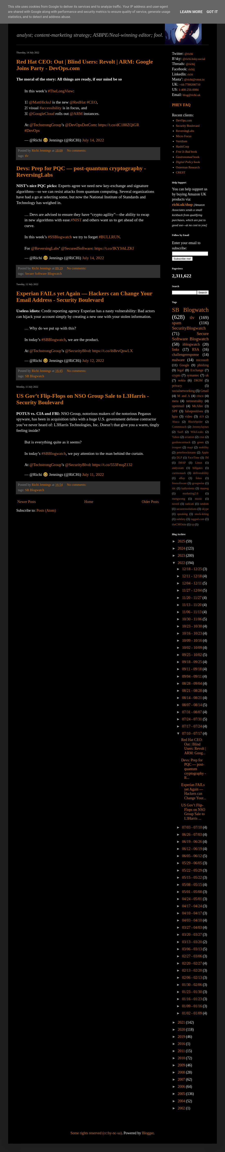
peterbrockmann (186, 452)
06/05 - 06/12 (192, 856)
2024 (182, 548)
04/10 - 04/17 (192, 913)
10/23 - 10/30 (192, 626)
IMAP (182, 462)
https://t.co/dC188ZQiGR (118, 124)
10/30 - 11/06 (192, 619)
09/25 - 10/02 (192, 655)
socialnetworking (183, 391)
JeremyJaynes (200, 426)
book (186, 151)
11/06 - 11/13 (192, 612)
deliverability (201, 473)
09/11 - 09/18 (192, 669)
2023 (182, 555)
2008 (182, 1072)
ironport (176, 447)
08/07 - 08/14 (192, 705)
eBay (182, 478)
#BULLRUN (109, 237)
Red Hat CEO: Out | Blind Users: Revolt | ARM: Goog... (193, 746)
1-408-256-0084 (189, 89)
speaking (182, 514)
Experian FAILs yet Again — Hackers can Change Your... (193, 791)
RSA (195, 349)
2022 (182, 563)
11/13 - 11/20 (192, 605)
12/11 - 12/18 (192, 576)
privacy (177, 386)
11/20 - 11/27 (192, 598)
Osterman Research (188, 167)
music (198, 498)
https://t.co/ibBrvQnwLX (112, 350)
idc (174, 488)
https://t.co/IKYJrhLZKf (114, 248)
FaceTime (193, 457)
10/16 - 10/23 (192, 633)
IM (207, 457)
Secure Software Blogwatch (43, 274)
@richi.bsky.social (194, 59)
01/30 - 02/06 (192, 985)
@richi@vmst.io (194, 79)
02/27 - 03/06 (192, 956)
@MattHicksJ (40, 102)
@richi (188, 53)
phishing (203, 365)
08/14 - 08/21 (192, 698)
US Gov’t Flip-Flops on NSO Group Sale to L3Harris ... (193, 811)
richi (190, 74)
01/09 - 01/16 (192, 1006)
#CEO (92, 102)
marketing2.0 (190, 493)
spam (176, 322)
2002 (182, 1108)
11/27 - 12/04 (192, 590)
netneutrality (194, 401)
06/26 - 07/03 (192, 834)
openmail (178, 406)
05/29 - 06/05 (192, 863)
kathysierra (187, 488)
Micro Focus (183, 136)
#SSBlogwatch (60, 237)
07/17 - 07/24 (192, 726)
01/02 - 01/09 (192, 1013)
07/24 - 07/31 (192, 719)
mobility (204, 447)
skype (205, 508)
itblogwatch (191, 344)
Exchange (196, 370)
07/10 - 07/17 (192, 733)
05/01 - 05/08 (192, 892)
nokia (181, 380)
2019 (182, 1037)
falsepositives (194, 411)
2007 (182, 1079)
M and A (183, 396)
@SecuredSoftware (76, 248)
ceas (201, 437)
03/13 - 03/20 (192, 942)
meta (175, 401)
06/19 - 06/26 (192, 842)
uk (207, 375)
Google (184, 365)
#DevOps (32, 130)
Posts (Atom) (46, 510)
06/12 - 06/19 (192, 849)
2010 (182, 1058)
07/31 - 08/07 (192, 712)
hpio (175, 416)
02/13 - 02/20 (192, 970)
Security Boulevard (188, 125)
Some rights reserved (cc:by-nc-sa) (96, 1133)
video (188, 416)
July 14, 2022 (93, 140)
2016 (182, 1044)
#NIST (76, 220)
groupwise (198, 483)
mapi (190, 447)
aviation (189, 437)
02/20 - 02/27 (192, 963)
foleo (199, 478)
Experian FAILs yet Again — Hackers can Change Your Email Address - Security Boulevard (84, 296)
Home (88, 502)
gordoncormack (181, 442)
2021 (182, 1022)
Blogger (147, 1133)
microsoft (202, 360)
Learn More (191, 12)
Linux (198, 462)
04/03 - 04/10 (192, 920)
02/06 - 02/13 (192, 978)
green (200, 442)
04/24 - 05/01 (192, 899)
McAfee (197, 406)
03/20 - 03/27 (192, 935)
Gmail (205, 391)
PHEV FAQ (181, 105)
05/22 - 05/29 (192, 870)
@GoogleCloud (41, 113)
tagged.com (197, 519)
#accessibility (51, 108)
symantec (193, 375)
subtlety (181, 519)
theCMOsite (179, 524)
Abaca (176, 421)
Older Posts (150, 502)
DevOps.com (184, 120)
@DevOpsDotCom (80, 124)
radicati (189, 503)
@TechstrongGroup (45, 124)
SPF (175, 411)
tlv (27, 156)
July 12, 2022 (93, 360)
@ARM (76, 113)
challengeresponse (185, 355)
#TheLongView (60, 91)
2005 (182, 1094)
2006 (182, 1087)
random (204, 503)
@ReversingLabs (45, 248)
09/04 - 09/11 (192, 676)
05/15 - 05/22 (192, 877)
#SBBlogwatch (54, 339)
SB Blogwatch (34, 376)
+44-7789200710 (189, 84)
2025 (182, 541)
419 (201, 416)
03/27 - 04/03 (192, 927)
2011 (182, 1051)
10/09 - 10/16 (192, 640)
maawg (204, 488)
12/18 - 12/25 (192, 569)
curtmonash (179, 473)
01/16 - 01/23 (192, 999)
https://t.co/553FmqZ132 (112, 464)
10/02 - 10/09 (192, 648)
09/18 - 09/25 (192, 662)
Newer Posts (26, 502)
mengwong (178, 498)
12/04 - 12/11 (192, 583)
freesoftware (179, 483)
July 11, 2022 (93, 474)
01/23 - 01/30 (192, 992)
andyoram (178, 468)
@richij (190, 64)
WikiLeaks (197, 431)
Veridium (181, 141)
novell (175, 503)
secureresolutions (186, 508)
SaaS (180, 431)
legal (180, 370)
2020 (182, 1029)
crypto (176, 375)
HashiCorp (182, 146)
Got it (212, 12)
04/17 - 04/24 (192, 906)
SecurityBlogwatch (189, 328)
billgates (198, 468)
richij (191, 69)
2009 (182, 1065)
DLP (179, 457)
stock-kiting (202, 514)
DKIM (198, 380)
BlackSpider (195, 421)
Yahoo (176, 437)
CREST (180, 172)
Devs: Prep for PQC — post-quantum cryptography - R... (193, 769)
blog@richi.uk (192, 95)
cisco (200, 396)
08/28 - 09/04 (192, 683)
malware (178, 360)
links (175, 349)
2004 (182, 1101)
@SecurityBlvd (77, 350)
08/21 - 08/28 (192, 691)
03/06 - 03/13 (192, 949)
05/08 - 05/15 (192, 885)
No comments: (77, 150)
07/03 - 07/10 (192, 827)
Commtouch (179, 426)
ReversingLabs (185, 130)
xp (192, 524)
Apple (205, 452)
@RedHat (78, 102)
